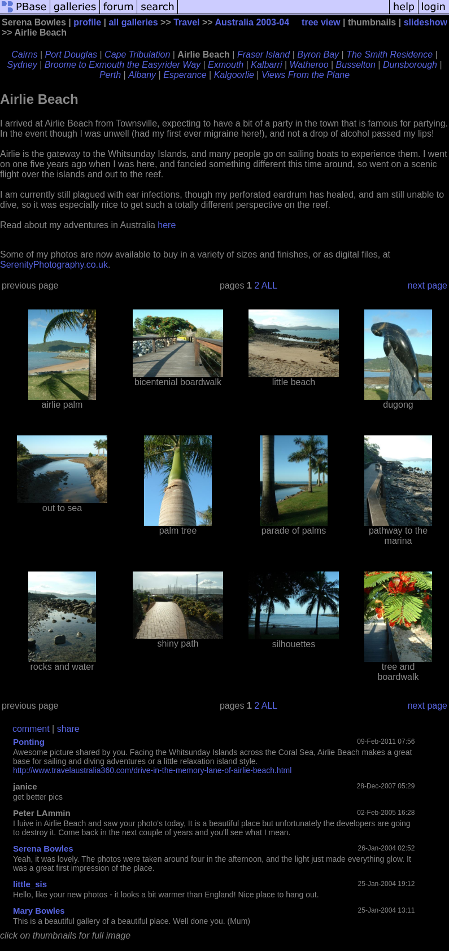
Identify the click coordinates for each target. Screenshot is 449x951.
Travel (186, 22)
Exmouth (225, 64)
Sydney (22, 64)
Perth (110, 75)
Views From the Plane (305, 75)
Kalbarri (266, 64)
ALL (269, 285)
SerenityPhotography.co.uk (54, 264)
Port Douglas (71, 54)
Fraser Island (263, 54)
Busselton (356, 64)
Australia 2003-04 (252, 22)
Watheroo (308, 64)
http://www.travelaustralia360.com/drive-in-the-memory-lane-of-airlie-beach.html (152, 770)
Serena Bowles (43, 848)
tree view (321, 22)
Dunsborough (410, 64)
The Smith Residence (389, 54)
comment (31, 729)
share (68, 729)
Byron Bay (318, 54)
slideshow (425, 22)
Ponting (29, 742)
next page (427, 285)
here (167, 225)
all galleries (133, 22)
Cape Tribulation (137, 54)
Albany (142, 75)
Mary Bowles (39, 910)
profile (87, 22)
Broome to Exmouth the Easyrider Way (122, 64)
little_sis (30, 884)
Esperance (185, 75)
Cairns (24, 54)
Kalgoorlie (234, 75)
